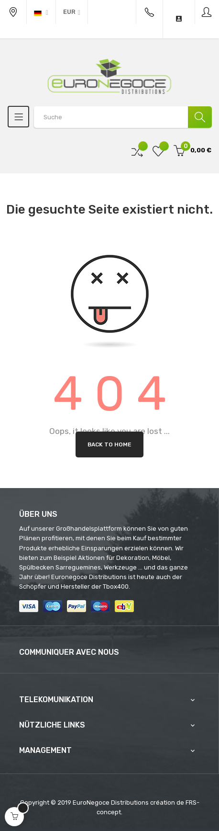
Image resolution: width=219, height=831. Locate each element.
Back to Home (109, 444)
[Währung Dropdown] (72, 12)
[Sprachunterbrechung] (41, 12)
